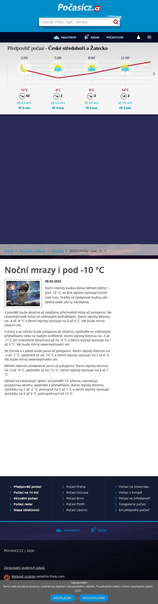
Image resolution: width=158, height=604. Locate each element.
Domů (8, 251)
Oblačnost (68, 37)
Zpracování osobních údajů (24, 568)
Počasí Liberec (77, 510)
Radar (95, 37)
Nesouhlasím (94, 598)
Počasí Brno (75, 498)
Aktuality (57, 251)
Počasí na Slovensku (134, 486)
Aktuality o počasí (32, 251)
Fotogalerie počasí (132, 504)
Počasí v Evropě (130, 492)
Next (154, 74)
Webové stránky (23, 576)
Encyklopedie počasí (134, 510)
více (77, 590)
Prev (4, 74)
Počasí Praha (75, 486)
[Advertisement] (79, 148)
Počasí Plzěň (75, 504)
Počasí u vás (114, 37)
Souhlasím (62, 598)
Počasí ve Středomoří (134, 498)
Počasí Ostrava (77, 492)
